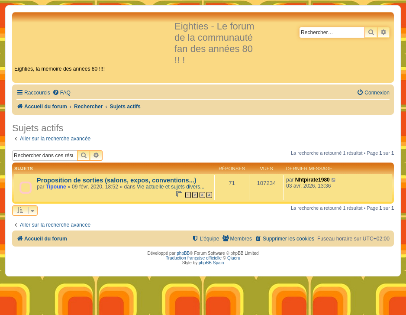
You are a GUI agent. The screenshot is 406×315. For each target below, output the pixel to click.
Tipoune (56, 187)
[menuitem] (61, 93)
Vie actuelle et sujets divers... (170, 187)
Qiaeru (233, 258)
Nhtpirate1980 (312, 180)
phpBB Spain (211, 262)
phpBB (183, 253)
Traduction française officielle (194, 258)
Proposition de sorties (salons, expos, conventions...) (117, 180)
